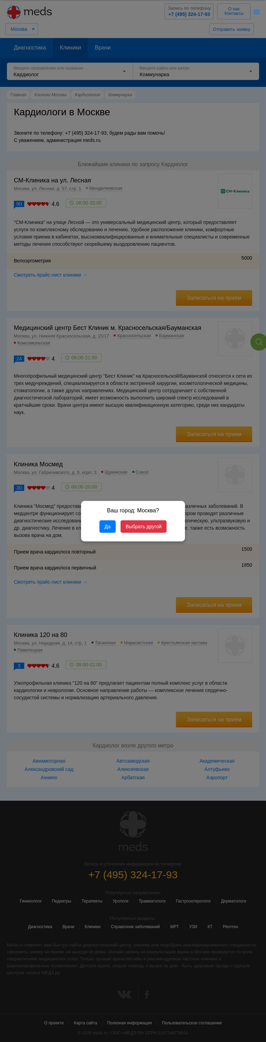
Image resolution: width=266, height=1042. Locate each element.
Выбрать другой (143, 526)
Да (107, 526)
